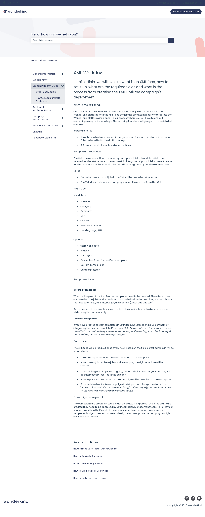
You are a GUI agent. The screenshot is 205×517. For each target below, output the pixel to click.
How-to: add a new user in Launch (90, 478)
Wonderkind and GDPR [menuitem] (45, 125)
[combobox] (99, 40)
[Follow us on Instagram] (186, 498)
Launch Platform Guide (44, 60)
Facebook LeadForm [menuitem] (44, 137)
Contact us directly (167, 2)
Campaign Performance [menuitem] (40, 118)
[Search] (171, 40)
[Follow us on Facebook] (193, 498)
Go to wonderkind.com (186, 11)
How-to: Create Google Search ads (90, 470)
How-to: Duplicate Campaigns (88, 456)
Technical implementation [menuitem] (42, 109)
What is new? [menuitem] (40, 79)
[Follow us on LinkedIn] (199, 498)
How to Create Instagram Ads (88, 463)
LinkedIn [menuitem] (37, 131)
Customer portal (192, 2)
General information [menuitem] (44, 74)
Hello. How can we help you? (54, 34)
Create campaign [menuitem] (46, 92)
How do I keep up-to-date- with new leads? (95, 448)
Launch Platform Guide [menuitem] (45, 85)
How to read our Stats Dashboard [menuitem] (48, 99)
